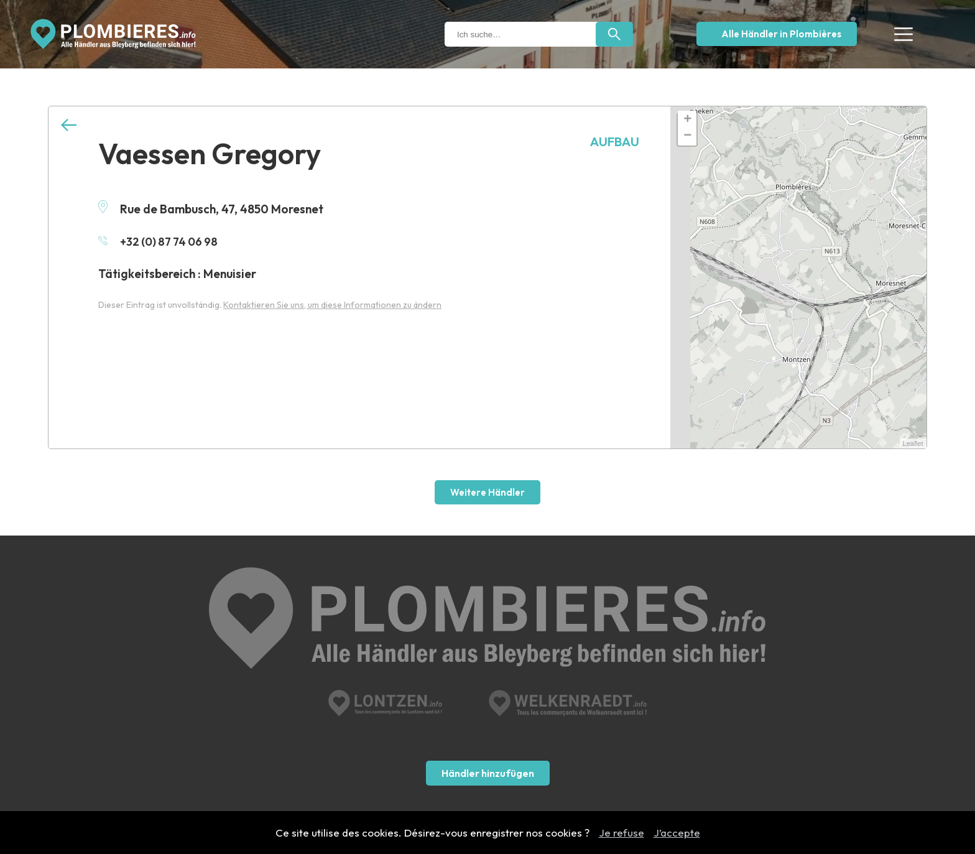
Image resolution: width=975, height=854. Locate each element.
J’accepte (677, 832)
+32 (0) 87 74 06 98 (161, 241)
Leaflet (913, 443)
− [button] (687, 136)
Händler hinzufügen (487, 706)
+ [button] (687, 120)
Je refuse (621, 832)
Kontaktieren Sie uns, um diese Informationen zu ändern (332, 304)
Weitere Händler (487, 492)
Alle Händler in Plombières (781, 34)
